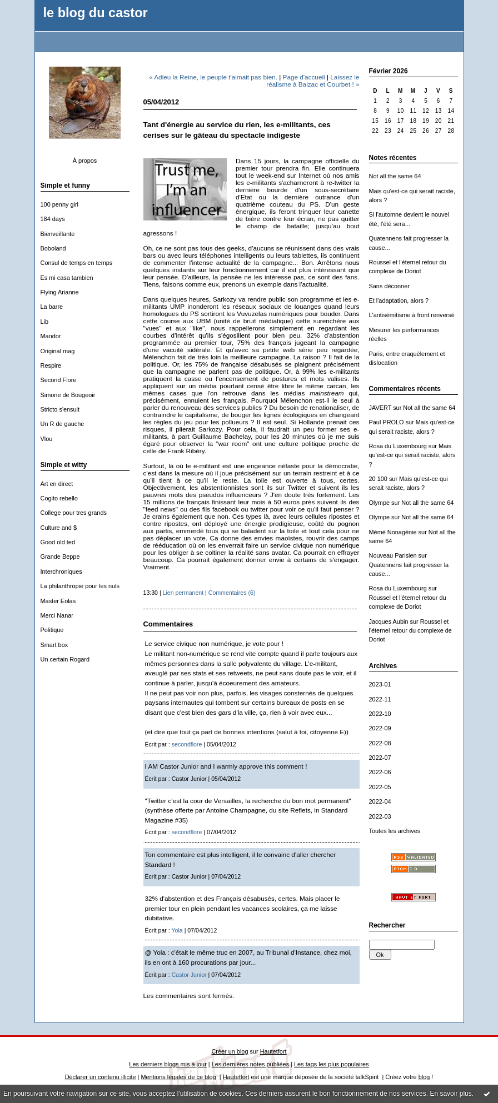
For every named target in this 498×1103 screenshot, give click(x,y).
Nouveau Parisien (393, 555)
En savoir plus (450, 1093)
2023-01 (380, 684)
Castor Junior (189, 974)
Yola (177, 930)
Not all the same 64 (395, 176)
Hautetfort (273, 1051)
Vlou (47, 438)
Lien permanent (183, 592)
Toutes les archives (395, 831)
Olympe (379, 502)
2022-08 (380, 743)
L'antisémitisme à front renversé (412, 315)
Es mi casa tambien (67, 277)
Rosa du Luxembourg (398, 446)
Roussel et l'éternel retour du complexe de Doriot (410, 630)
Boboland (53, 248)
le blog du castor (95, 13)
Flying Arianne (60, 292)
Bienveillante (58, 233)
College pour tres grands (74, 512)
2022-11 (380, 699)
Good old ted (58, 542)
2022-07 (380, 757)
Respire (51, 365)
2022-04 (380, 801)
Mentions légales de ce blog (178, 1077)
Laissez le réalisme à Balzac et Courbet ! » (312, 80)
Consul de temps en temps (77, 262)
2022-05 (380, 787)
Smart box (54, 644)
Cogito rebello (59, 498)
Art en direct (57, 483)
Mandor (51, 336)
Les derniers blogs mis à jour (167, 1064)
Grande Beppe (60, 556)
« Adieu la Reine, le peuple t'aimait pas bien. (213, 77)
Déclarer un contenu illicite (100, 1077)
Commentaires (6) (232, 592)
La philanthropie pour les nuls (80, 586)
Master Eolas (58, 601)
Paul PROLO (386, 422)
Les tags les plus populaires (331, 1064)
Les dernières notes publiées (250, 1064)
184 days (53, 218)
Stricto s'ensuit (60, 409)
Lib (45, 321)
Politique (52, 629)
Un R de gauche (62, 423)
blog (424, 1077)
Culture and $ (59, 527)
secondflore (187, 744)
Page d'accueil (304, 77)
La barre (52, 306)
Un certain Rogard (65, 659)
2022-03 (380, 816)
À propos (85, 160)
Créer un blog (229, 1051)
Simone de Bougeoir (68, 395)
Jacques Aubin (389, 621)
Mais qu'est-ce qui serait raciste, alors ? (412, 455)
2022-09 (380, 728)
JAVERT (380, 407)
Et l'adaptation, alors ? (399, 300)
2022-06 (380, 772)
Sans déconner (389, 286)
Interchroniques (61, 571)
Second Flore (59, 380)
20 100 (378, 478)
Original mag (58, 351)
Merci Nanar (57, 615)
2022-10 (380, 713)
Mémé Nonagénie (393, 532)
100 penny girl (60, 204)
